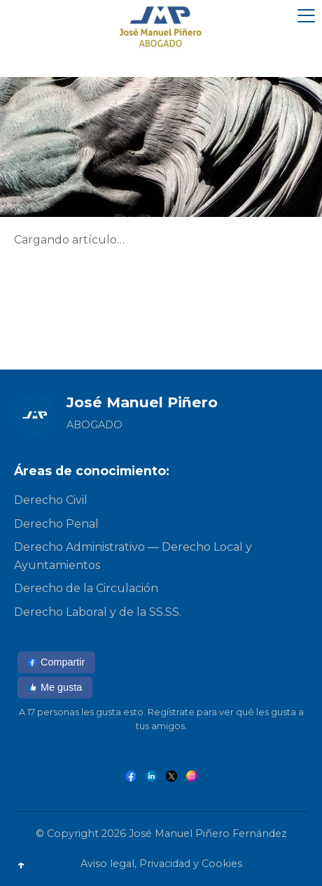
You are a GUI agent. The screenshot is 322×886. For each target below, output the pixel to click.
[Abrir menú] (306, 15)
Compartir (56, 662)
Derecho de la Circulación (86, 588)
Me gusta (55, 687)
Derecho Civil (51, 500)
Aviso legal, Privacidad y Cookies (161, 863)
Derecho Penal (56, 523)
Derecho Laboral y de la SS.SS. (97, 612)
